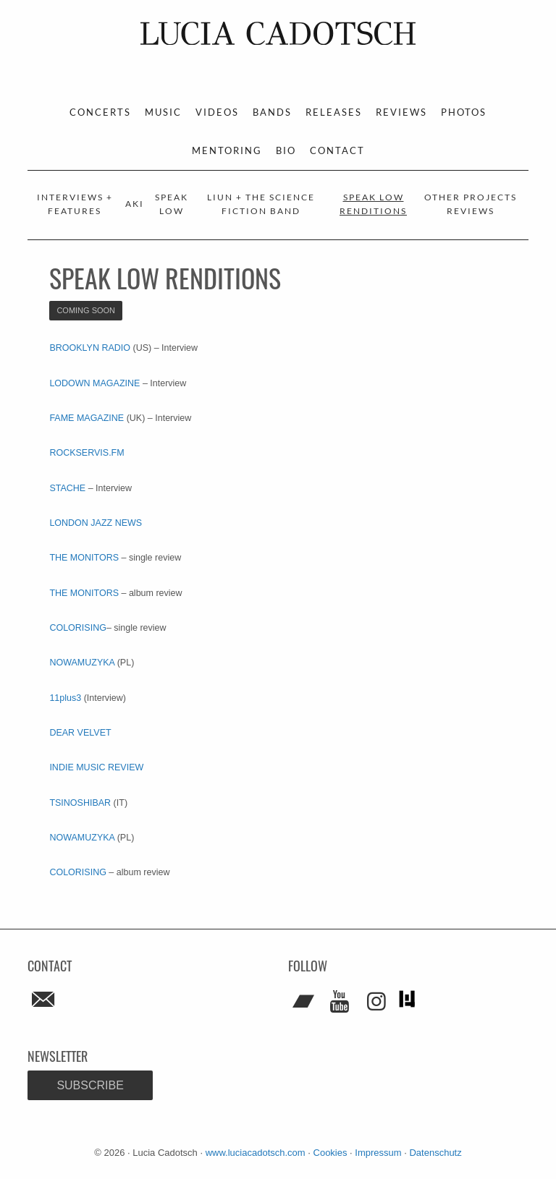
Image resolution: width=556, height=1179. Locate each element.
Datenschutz (435, 1152)
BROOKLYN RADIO (89, 348)
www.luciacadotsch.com (256, 1152)
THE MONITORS (85, 558)
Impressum (378, 1152)
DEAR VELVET (80, 733)
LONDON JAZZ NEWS (95, 523)
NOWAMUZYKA (83, 662)
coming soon (85, 310)
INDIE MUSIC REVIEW (96, 767)
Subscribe (89, 1085)
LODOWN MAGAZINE (94, 383)
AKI (134, 203)
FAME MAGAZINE (86, 418)
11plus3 (65, 698)
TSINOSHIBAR (80, 803)
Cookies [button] (330, 1152)
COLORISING (77, 628)
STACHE (67, 488)
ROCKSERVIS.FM (86, 453)
